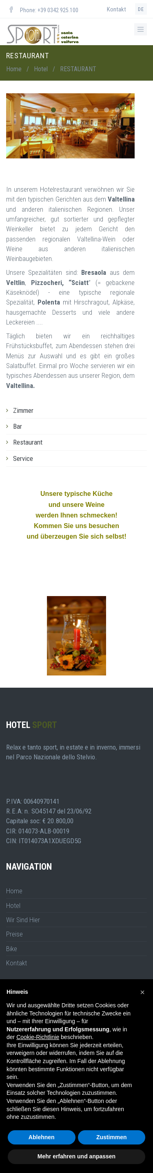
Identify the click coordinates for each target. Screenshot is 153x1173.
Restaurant (27, 442)
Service (23, 458)
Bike (11, 949)
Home (14, 69)
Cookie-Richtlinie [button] (37, 1037)
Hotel (41, 69)
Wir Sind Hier (23, 920)
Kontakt (116, 9)
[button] (142, 992)
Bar (17, 426)
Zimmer (23, 410)
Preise (14, 934)
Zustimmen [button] (111, 1137)
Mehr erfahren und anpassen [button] (76, 1156)
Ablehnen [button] (42, 1137)
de (141, 9)
